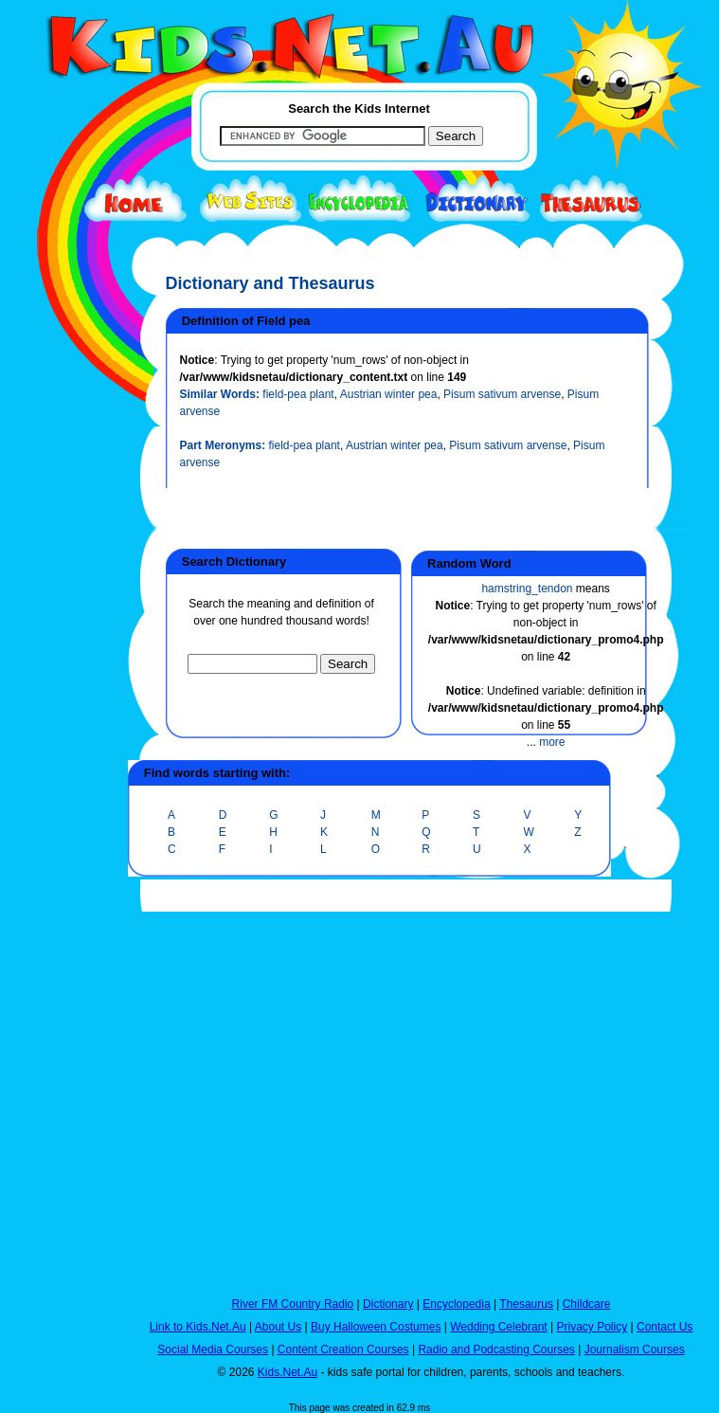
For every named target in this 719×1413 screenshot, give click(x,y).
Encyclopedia (456, 1304)
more (552, 742)
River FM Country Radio (293, 1304)
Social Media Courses (212, 1349)
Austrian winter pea (389, 394)
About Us (278, 1326)
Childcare (587, 1304)
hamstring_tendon (526, 588)
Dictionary (388, 1304)
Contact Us (664, 1326)
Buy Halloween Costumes (375, 1326)
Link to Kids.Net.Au (198, 1326)
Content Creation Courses (343, 1349)
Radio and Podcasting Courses (496, 1349)
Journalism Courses (634, 1349)
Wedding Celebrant (499, 1326)
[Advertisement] (61, 693)
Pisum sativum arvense (502, 394)
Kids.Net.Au (287, 1372)
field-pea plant (297, 394)
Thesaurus (526, 1304)
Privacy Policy (592, 1326)
